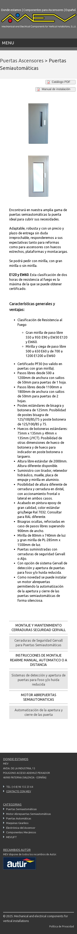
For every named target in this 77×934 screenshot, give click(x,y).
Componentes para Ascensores (43, 10)
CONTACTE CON (18, 791)
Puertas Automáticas (18, 818)
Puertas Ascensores (22, 60)
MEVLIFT (11, 837)
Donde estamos (11, 10)
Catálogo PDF (61, 81)
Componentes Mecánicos (21, 832)
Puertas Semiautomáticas (21, 809)
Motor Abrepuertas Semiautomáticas (28, 813)
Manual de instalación (56, 89)
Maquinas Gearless (17, 822)
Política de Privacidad (61, 926)
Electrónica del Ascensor (20, 827)
